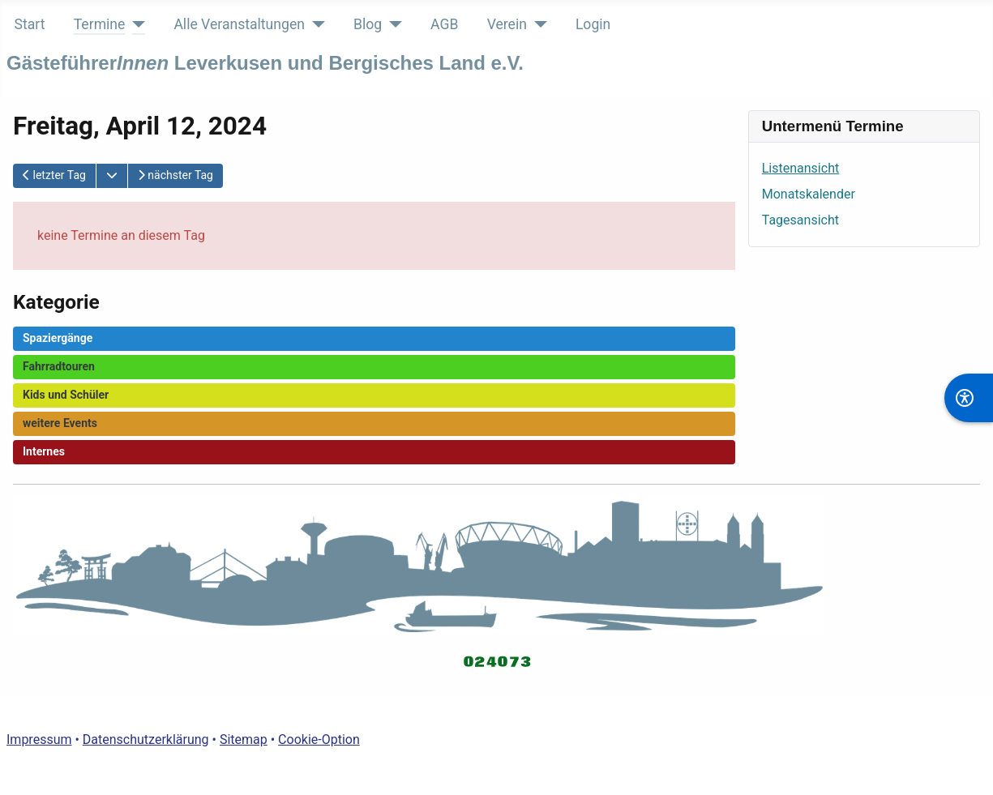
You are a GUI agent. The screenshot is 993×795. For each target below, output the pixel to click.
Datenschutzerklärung (146, 739)
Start (30, 24)
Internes (44, 451)
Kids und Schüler (66, 394)
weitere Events (60, 423)
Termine (100, 24)
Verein (507, 24)
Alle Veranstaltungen (239, 24)
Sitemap (244, 739)
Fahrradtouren (59, 366)
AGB (444, 24)
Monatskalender (808, 194)
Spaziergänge (57, 337)
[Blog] (392, 24)
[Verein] (537, 24)
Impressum (39, 739)
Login (593, 24)
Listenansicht (800, 168)
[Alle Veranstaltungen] (315, 24)
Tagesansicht (800, 220)
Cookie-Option (319, 739)
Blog (367, 24)
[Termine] (135, 24)
